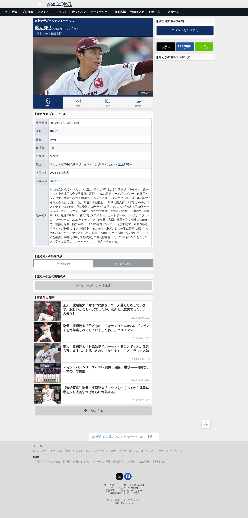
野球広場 (185, 12)
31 (37, 33)
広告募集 (110, 490)
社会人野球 (144, 461)
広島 (60, 450)
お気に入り (221, 12)
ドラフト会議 (53, 461)
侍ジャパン (144, 12)
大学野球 (131, 461)
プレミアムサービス (115, 485)
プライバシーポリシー (130, 490)
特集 (79, 12)
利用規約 (133, 488)
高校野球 (118, 461)
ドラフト (126, 12)
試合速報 (47, 12)
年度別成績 (64, 263)
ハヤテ (159, 450)
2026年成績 (122, 263)
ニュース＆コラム (26, 12)
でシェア (166, 46)
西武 (88, 450)
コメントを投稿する (185, 30)
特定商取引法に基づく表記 (124, 493)
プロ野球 (92, 12)
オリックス (147, 450)
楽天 (121, 164)
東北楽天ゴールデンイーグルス (54, 20)
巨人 (35, 450)
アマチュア (109, 12)
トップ (6, 12)
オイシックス (173, 450)
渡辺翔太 (44, 27)
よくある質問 (136, 485)
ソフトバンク (100, 450)
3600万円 (56, 181)
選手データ (65, 12)
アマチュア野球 (101, 461)
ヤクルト (78, 450)
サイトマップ (117, 488)
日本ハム (133, 450)
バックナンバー (165, 12)
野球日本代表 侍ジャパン (77, 461)
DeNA (44, 450)
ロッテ (122, 450)
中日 (67, 450)
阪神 (52, 450)
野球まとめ (202, 12)
